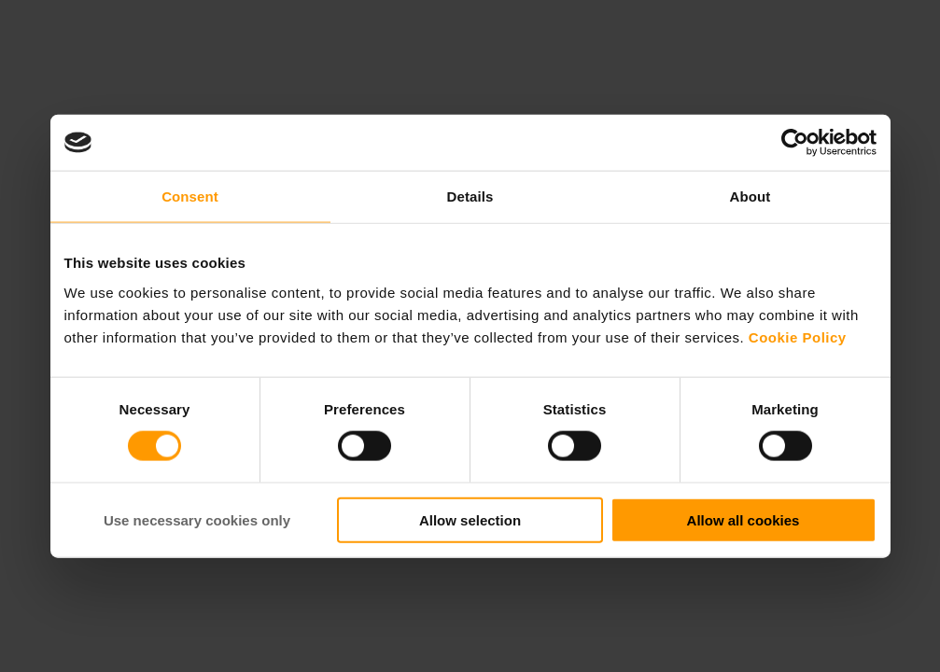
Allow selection (470, 519)
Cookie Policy (798, 336)
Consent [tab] (189, 196)
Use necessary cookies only (197, 519)
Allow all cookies (743, 519)
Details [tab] (470, 196)
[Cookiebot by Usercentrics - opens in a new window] (795, 143)
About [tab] (750, 196)
